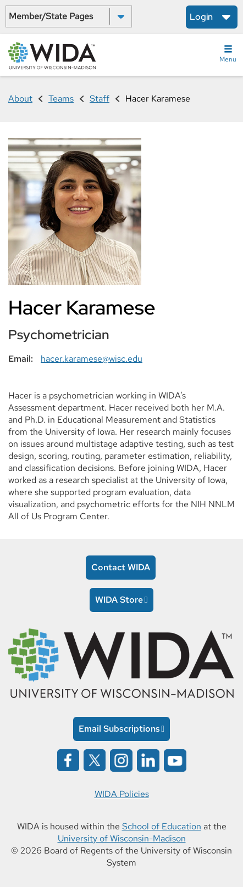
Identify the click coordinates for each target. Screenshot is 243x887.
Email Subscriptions (119, 728)
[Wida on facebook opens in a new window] (68, 759)
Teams (61, 98)
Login (201, 17)
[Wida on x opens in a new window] (95, 759)
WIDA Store (119, 599)
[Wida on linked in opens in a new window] (148, 759)
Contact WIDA (120, 567)
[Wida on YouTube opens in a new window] (175, 759)
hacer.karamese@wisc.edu (91, 358)
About (20, 98)
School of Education (161, 826)
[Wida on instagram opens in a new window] (121, 759)
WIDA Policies (122, 794)
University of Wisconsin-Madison (122, 838)
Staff (99, 98)
